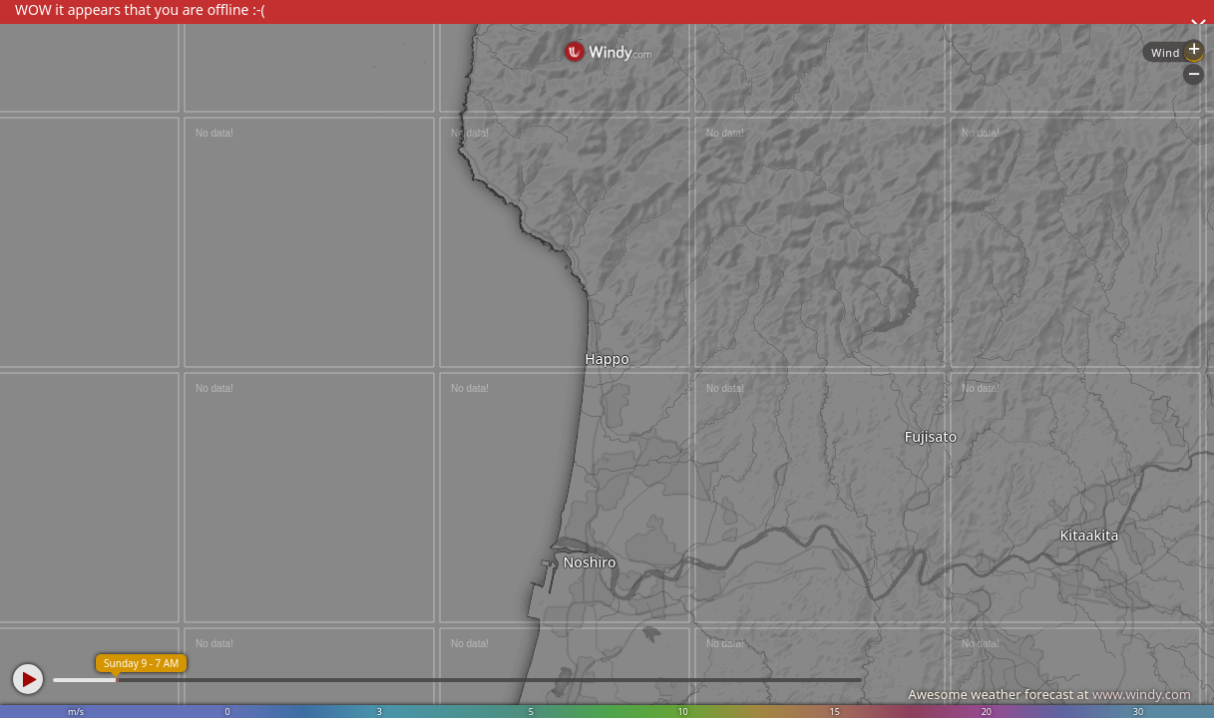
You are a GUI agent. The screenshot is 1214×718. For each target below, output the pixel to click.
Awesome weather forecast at (1049, 694)
